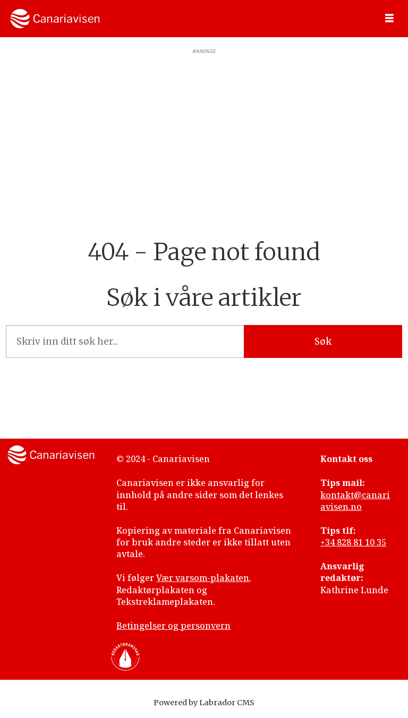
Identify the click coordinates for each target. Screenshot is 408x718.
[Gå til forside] (54, 18)
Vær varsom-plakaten (202, 578)
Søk (323, 341)
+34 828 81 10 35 (353, 542)
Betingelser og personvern (173, 625)
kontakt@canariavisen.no (355, 500)
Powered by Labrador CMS (204, 702)
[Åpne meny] (389, 19)
